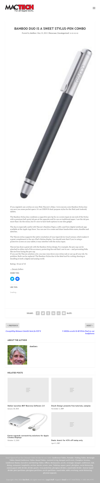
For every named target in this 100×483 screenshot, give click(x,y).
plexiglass (75, 465)
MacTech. (26, 479)
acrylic (63, 463)
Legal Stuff (50, 479)
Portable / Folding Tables (76, 458)
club (92, 463)
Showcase (53, 33)
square (63, 465)
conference (86, 463)
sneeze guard (12, 468)
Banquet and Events (66, 460)
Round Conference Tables (25, 460)
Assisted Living (52, 460)
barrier (39, 465)
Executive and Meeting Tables (32, 463)
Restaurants (55, 463)
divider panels (33, 468)
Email (64, 479)
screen (45, 465)
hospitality (25, 465)
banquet (78, 463)
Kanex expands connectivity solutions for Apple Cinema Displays (28, 436)
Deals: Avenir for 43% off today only (67, 440)
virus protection (45, 468)
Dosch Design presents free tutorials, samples (71, 406)
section (33, 465)
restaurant (17, 465)
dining (9, 465)
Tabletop (56, 465)
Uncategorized (63, 33)
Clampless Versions (82, 460)
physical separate (50, 473)
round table (60, 470)
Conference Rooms (13, 463)
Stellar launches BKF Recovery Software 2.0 (26, 406)
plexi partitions (19, 470)
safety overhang (72, 470)
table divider (22, 468)
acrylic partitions (49, 470)
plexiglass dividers (59, 468)
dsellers (33, 33)
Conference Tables (59, 458)
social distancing (86, 465)
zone (50, 465)
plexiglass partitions (34, 470)
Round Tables (41, 460)
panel (68, 465)
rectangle (70, 463)
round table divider (74, 468)
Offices (47, 463)
